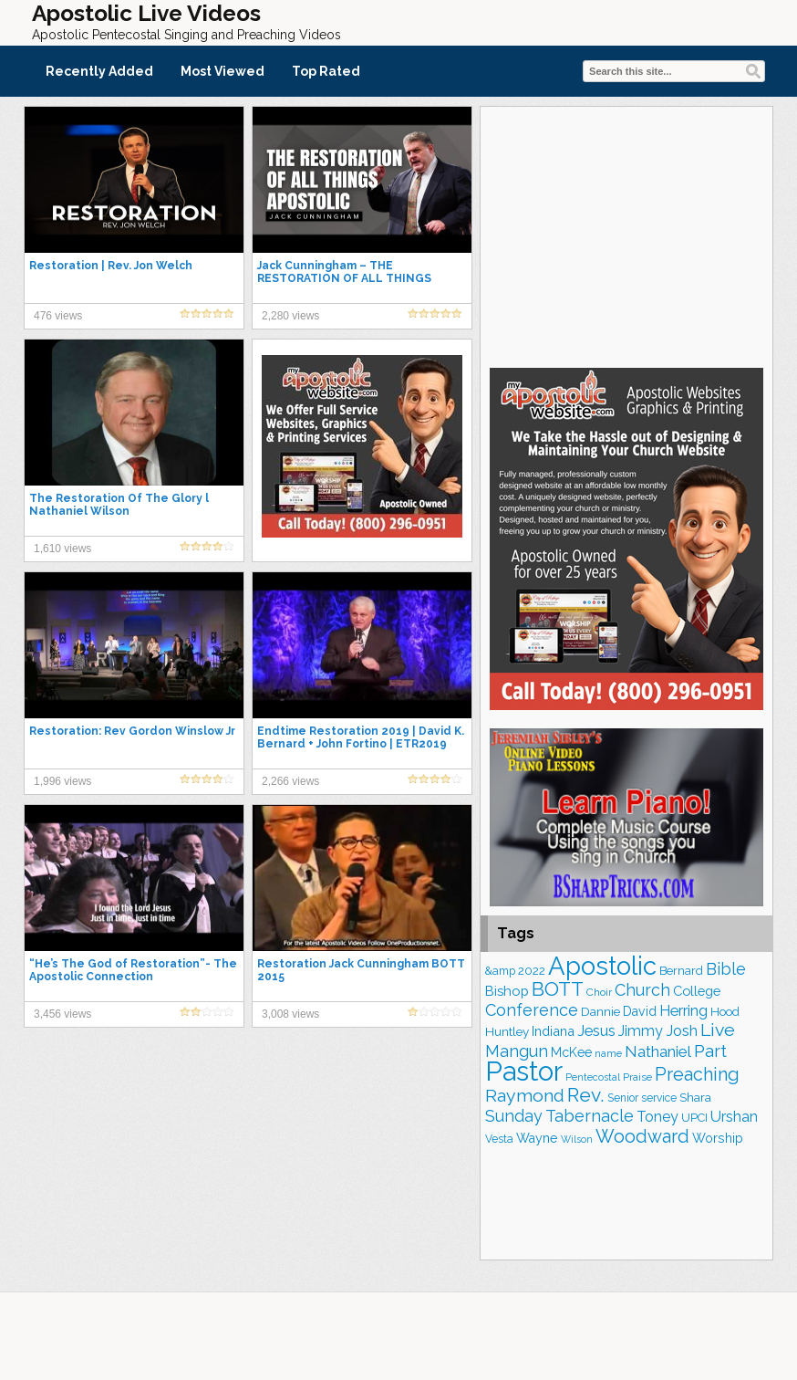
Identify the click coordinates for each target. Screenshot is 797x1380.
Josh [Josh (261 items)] (682, 1031)
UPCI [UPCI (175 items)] (694, 1117)
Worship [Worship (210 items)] (717, 1138)
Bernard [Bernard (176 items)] (681, 971)
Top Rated (326, 71)
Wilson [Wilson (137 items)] (577, 1139)
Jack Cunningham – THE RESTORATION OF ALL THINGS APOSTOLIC (344, 278)
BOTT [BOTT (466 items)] (558, 989)
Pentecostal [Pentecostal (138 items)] (592, 1077)
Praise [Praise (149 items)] (637, 1077)
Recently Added (99, 71)
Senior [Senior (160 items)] (622, 1098)
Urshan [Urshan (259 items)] (734, 1116)
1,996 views (62, 781)
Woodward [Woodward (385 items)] (642, 1136)
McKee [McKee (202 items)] (571, 1052)
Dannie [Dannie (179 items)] (600, 1012)
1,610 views (62, 548)
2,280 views (290, 315)
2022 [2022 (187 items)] (531, 971)
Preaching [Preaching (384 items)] (697, 1074)
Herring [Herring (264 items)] (683, 1010)
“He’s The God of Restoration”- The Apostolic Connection (133, 970)
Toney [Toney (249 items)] (657, 1116)
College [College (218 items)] (696, 990)
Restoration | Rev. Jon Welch (110, 265)
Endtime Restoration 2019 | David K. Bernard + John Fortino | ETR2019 (360, 737)
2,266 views (290, 781)
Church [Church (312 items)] (642, 989)
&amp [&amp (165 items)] (500, 971)
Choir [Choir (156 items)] (599, 992)
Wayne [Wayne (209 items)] (537, 1138)
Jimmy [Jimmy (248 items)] (640, 1031)
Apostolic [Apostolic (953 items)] (602, 965)
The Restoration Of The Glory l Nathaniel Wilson (119, 505)
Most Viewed (222, 71)
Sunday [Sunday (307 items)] (514, 1115)
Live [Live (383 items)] (717, 1029)
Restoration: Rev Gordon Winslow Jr (132, 731)
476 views (58, 315)
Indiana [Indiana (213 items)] (553, 1031)
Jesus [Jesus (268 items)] (596, 1031)
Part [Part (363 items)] (710, 1050)
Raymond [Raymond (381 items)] (524, 1095)
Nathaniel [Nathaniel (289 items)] (658, 1051)
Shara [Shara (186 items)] (695, 1097)
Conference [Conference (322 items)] (531, 1009)
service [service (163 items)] (659, 1098)
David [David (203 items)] (640, 1011)
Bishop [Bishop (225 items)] (507, 990)
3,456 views (62, 1014)
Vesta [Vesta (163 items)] (499, 1139)
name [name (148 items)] (608, 1053)
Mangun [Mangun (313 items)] (516, 1051)
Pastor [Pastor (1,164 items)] (524, 1071)
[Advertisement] (626, 234)
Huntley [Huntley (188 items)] (507, 1031)
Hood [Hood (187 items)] (725, 1012)
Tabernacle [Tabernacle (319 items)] (589, 1115)
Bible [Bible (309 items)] (726, 968)
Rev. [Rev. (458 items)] (586, 1094)
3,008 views (290, 1014)
